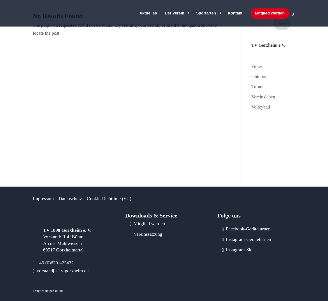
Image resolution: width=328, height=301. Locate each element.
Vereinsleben (263, 97)
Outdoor (259, 76)
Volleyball (260, 107)
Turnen (258, 86)
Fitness (258, 66)
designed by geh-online (48, 290)
